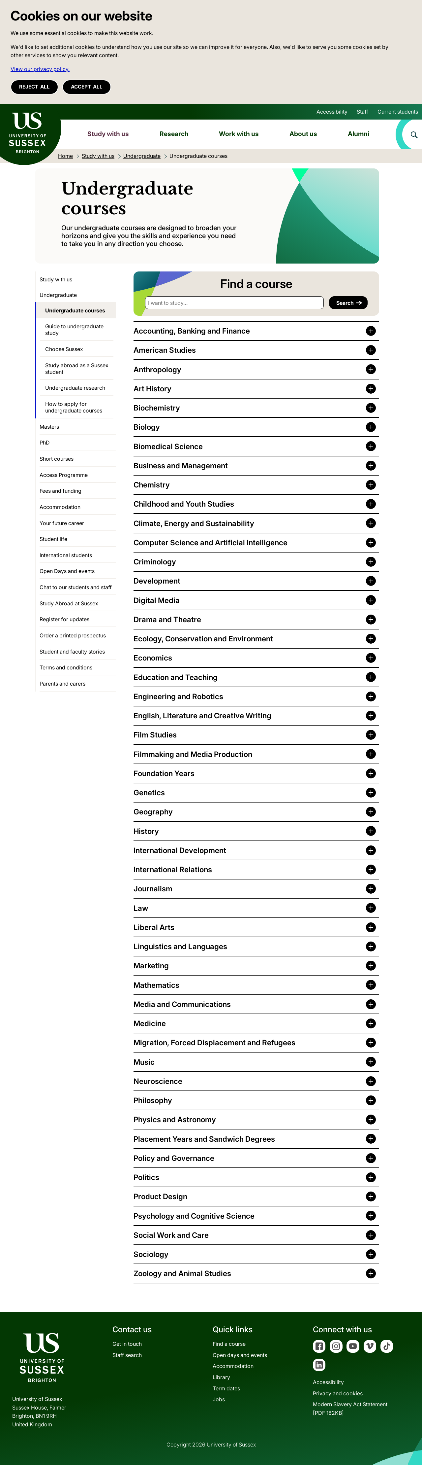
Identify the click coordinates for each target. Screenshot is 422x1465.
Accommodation (60, 507)
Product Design (160, 1196)
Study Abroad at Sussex (69, 603)
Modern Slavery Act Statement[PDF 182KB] (350, 1408)
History (146, 831)
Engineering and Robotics (178, 696)
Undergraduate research (75, 387)
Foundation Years (164, 773)
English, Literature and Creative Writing (202, 715)
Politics (146, 1177)
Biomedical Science (168, 446)
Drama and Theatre (167, 619)
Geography (153, 811)
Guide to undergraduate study (74, 329)
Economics (153, 657)
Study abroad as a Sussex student (76, 368)
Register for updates (64, 619)
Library (221, 1377)
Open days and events (240, 1355)
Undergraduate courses (75, 310)
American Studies (165, 349)
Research (174, 134)
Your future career (62, 523)
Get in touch (127, 1343)
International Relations (173, 869)
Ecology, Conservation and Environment (203, 638)
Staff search (127, 1355)
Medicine (150, 1023)
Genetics (149, 792)
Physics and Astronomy (175, 1119)
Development (157, 580)
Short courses (57, 458)
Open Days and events (67, 571)
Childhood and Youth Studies (184, 503)
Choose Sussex (64, 349)
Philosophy (153, 1100)
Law (141, 908)
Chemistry (152, 484)
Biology (147, 426)
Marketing (151, 965)
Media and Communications (182, 1004)
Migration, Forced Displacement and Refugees (214, 1042)
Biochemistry (157, 407)
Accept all (87, 87)
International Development (180, 850)
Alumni (358, 134)
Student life (53, 539)
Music (144, 1061)
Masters (49, 426)
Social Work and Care (171, 1235)
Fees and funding (60, 490)
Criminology (155, 561)
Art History (152, 388)
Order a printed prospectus (73, 635)
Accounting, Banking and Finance (192, 330)
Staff (362, 111)
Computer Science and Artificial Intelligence (210, 542)
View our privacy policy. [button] (40, 69)
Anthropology (157, 369)
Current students (397, 111)
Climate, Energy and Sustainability (194, 523)
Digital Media (157, 600)
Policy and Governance (174, 1158)
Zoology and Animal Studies (182, 1273)
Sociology (151, 1254)
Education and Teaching (176, 677)
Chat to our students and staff (76, 587)
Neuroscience (158, 1081)
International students (66, 555)
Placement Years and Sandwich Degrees (204, 1138)
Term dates (226, 1388)
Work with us (239, 134)
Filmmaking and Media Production (193, 754)
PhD (45, 442)
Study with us (108, 134)
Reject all (34, 87)
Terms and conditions (66, 667)
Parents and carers (62, 683)
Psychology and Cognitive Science (194, 1215)
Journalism (153, 888)
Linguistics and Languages (180, 946)
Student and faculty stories (72, 651)
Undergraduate (58, 295)
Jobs (219, 1399)
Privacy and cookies (338, 1393)
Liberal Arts (154, 927)
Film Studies (155, 734)
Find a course (229, 1343)
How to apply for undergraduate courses (73, 407)
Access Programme (64, 475)
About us (303, 134)
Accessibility (331, 111)
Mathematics (156, 985)
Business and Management (181, 465)
